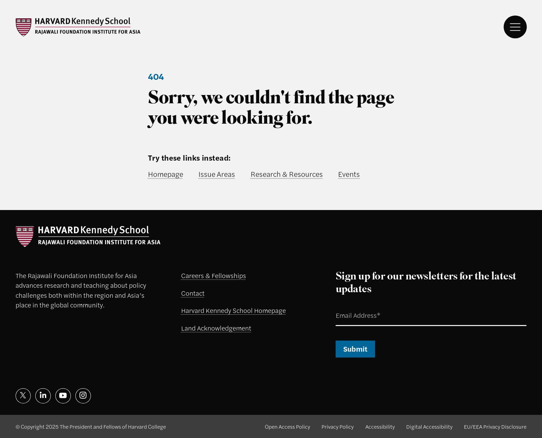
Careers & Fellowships (213, 275)
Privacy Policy (337, 426)
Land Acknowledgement (216, 328)
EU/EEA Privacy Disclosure (495, 426)
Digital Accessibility (429, 426)
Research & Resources (287, 174)
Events (349, 174)
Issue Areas (216, 174)
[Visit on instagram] (83, 396)
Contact (193, 293)
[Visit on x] (23, 396)
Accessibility (380, 426)
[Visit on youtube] (63, 396)
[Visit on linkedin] (43, 396)
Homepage (165, 174)
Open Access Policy (287, 426)
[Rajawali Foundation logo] (78, 27)
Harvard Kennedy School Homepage (233, 310)
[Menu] (515, 27)
